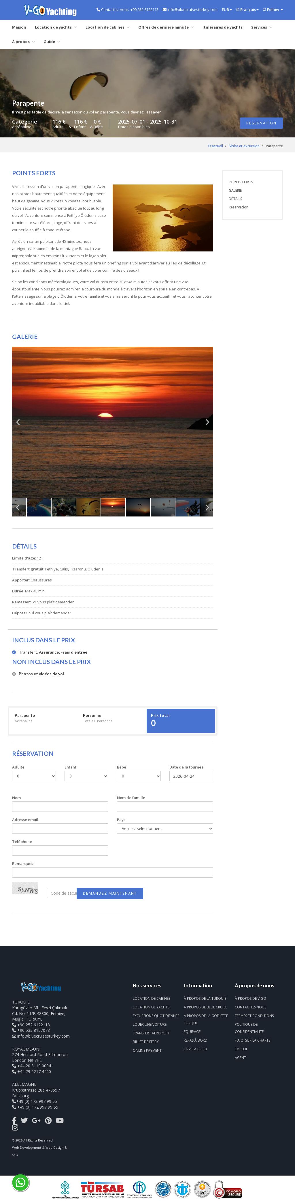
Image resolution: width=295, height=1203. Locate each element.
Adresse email (25, 819)
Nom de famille (131, 797)
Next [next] (207, 424)
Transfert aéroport (151, 1033)
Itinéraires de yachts (223, 27)
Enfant (70, 767)
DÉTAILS (235, 198)
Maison (19, 27)
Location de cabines (108, 27)
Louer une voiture (150, 1024)
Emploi (241, 1049)
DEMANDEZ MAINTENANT (110, 893)
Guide (52, 41)
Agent (240, 1057)
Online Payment (147, 1050)
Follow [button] (273, 9)
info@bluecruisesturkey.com (43, 1036)
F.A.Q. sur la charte (252, 1040)
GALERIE (235, 190)
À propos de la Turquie (205, 998)
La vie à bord (195, 1049)
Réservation (261, 123)
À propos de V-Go (250, 998)
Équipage (192, 1031)
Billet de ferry (146, 1041)
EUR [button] (227, 9)
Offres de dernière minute (166, 27)
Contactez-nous (250, 1007)
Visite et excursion (244, 145)
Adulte (18, 767)
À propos (23, 41)
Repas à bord (195, 1040)
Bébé (121, 767)
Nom (16, 797)
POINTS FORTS (241, 182)
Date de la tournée (186, 767)
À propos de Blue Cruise (205, 1007)
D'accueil (215, 145)
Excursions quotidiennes (156, 1015)
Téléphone (22, 841)
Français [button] (247, 9)
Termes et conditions (254, 1015)
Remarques (22, 863)
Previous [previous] (18, 424)
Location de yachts (56, 27)
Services (261, 27)
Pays (121, 819)
